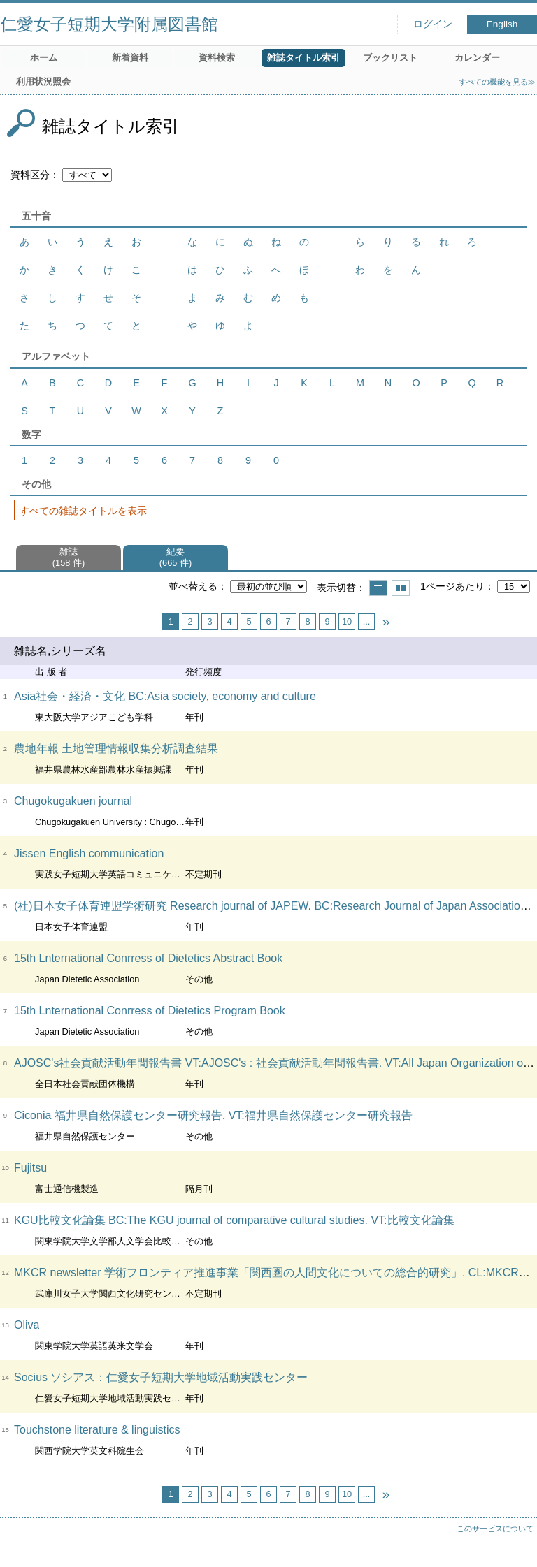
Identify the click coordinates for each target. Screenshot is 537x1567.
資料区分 (30, 174)
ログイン (432, 24)
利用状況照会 (43, 81)
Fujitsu (30, 1168)
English (502, 24)
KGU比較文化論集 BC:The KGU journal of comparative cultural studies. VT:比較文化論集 (234, 1220)
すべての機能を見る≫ (497, 82)
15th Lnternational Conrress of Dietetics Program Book (149, 1010)
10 (347, 621)
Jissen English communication (89, 853)
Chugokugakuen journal (73, 801)
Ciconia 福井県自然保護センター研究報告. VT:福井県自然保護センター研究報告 (213, 1115)
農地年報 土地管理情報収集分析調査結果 (116, 749)
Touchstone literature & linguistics (97, 1430)
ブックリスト (390, 57)
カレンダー (477, 57)
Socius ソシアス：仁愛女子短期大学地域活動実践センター (161, 1377)
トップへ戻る (512, 1542)
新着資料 (130, 57)
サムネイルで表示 (401, 588)
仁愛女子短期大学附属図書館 (109, 24)
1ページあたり (452, 586)
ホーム (43, 57)
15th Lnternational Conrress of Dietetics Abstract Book (148, 958)
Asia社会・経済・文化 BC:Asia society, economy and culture (165, 696)
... (367, 621)
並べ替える (193, 586)
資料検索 (217, 57)
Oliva (26, 1325)
